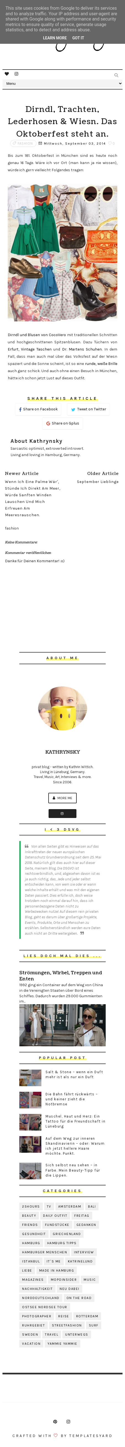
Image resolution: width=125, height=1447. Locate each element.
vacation (31, 1344)
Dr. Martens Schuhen (82, 349)
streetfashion (67, 1325)
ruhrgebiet (33, 1325)
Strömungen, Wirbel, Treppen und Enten (60, 976)
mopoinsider (64, 1280)
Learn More (55, 38)
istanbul (31, 1261)
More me (62, 798)
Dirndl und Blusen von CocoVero (37, 335)
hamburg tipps (62, 1243)
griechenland (67, 1234)
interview (84, 1252)
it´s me (54, 1261)
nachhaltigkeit (37, 1289)
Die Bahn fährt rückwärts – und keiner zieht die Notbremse (72, 1099)
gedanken (86, 1225)
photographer (36, 1316)
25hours (31, 1206)
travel (51, 1334)
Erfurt (13, 349)
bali (92, 1206)
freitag (81, 1216)
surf (94, 1325)
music (90, 1280)
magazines (33, 1280)
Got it (78, 38)
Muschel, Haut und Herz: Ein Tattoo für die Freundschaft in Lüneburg (75, 1121)
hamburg (31, 1243)
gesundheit (34, 1234)
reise (63, 1316)
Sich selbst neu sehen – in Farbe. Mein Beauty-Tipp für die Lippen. (73, 1170)
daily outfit (55, 1216)
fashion (25, 143)
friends (30, 1225)
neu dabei (69, 1289)
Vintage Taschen (36, 349)
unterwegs (76, 1334)
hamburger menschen (44, 1252)
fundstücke (57, 1225)
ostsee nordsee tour (44, 1307)
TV (49, 1206)
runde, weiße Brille (100, 363)
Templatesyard (91, 1435)
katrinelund (80, 1261)
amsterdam (69, 1206)
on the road (79, 1298)
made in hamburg (56, 1270)
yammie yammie (62, 1344)
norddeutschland (41, 1298)
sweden (30, 1334)
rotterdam (87, 1316)
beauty (29, 1216)
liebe (27, 1270)
